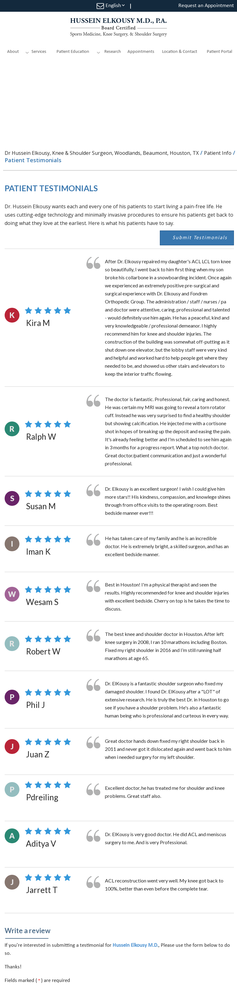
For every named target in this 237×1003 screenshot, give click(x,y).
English (113, 6)
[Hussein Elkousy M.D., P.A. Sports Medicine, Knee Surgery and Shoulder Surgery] (118, 27)
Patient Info (217, 153)
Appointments (140, 51)
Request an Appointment (206, 6)
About (13, 51)
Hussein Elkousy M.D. (135, 945)
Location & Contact (179, 51)
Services (38, 51)
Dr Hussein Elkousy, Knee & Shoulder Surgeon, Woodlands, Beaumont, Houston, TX (102, 153)
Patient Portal (219, 51)
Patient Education (72, 51)
